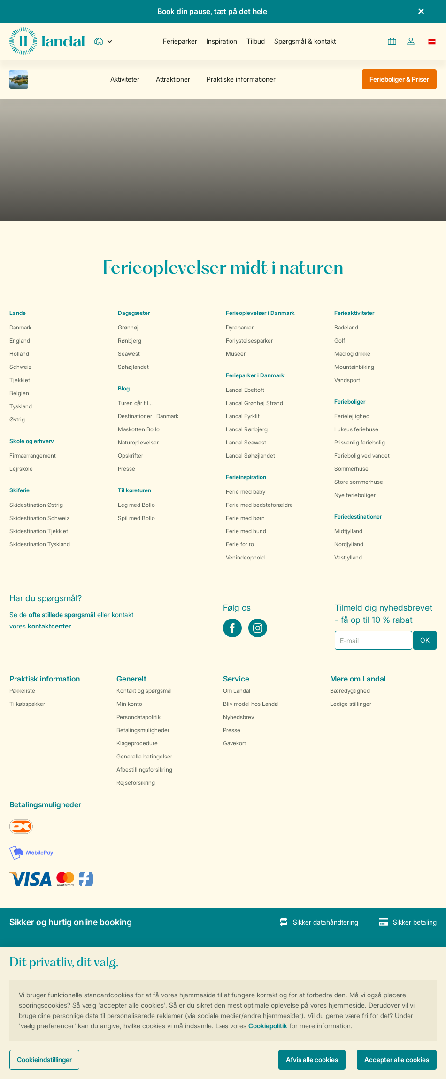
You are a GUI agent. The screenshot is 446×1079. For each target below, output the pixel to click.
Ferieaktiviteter (354, 312)
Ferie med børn (245, 517)
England (19, 340)
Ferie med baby (245, 491)
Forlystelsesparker (249, 340)
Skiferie (19, 490)
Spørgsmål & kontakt (305, 41)
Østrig (17, 419)
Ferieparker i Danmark (255, 375)
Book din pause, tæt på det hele (212, 11)
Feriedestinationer (358, 516)
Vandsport (347, 379)
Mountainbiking (354, 366)
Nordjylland (348, 544)
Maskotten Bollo (139, 429)
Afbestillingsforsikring (144, 769)
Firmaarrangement (32, 455)
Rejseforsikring (135, 782)
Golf (339, 340)
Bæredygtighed (350, 690)
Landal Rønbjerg (247, 429)
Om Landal (236, 690)
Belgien (19, 393)
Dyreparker (240, 327)
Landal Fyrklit (243, 416)
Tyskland (20, 406)
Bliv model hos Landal (251, 703)
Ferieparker (180, 41)
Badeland (346, 327)
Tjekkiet (19, 379)
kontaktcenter (49, 626)
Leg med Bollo (136, 504)
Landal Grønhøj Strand (254, 402)
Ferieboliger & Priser (399, 79)
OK (425, 640)
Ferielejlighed (351, 416)
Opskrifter (130, 455)
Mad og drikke (352, 353)
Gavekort (234, 743)
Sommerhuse (351, 468)
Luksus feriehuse (356, 429)
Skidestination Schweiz (39, 517)
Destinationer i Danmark (148, 416)
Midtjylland (348, 531)
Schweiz (20, 366)
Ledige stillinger (350, 703)
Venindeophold (245, 557)
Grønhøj (128, 327)
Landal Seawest (246, 442)
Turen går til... (135, 402)
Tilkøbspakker (27, 703)
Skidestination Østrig (36, 504)
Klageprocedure (137, 743)
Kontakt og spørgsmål (144, 690)
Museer (236, 353)
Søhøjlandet (133, 366)
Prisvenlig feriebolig (359, 442)
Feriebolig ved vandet (362, 455)
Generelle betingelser (144, 756)
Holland (19, 353)
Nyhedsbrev (238, 716)
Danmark (20, 327)
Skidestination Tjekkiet (38, 531)
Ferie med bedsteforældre (259, 504)
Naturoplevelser (138, 442)
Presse (126, 468)
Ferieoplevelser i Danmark (260, 312)
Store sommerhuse (358, 481)
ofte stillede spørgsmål (62, 615)
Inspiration (222, 41)
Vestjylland (348, 557)
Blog (124, 388)
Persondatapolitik (138, 716)
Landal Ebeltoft (245, 389)
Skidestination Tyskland (39, 544)
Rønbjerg (129, 340)
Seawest (129, 353)
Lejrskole (21, 468)
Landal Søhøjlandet (250, 455)
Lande (17, 312)
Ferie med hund (246, 531)
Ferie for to (240, 544)
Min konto (129, 703)
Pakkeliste (22, 690)
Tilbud (255, 41)
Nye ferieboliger (355, 494)
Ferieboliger (349, 401)
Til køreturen (134, 490)
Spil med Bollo (136, 517)
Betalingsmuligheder (142, 730)
